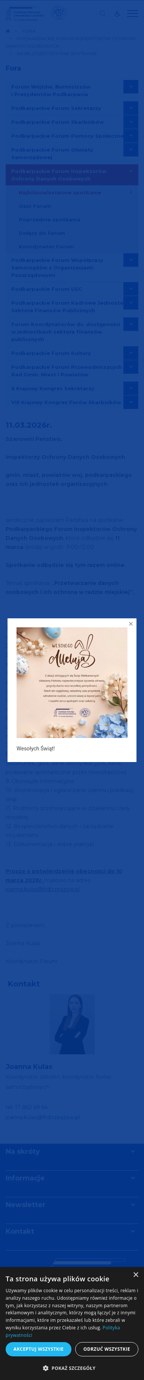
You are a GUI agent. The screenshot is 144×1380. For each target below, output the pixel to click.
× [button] (135, 1275)
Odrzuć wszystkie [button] (106, 1349)
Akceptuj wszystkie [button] (39, 1349)
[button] (72, 1367)
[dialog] (72, 1323)
